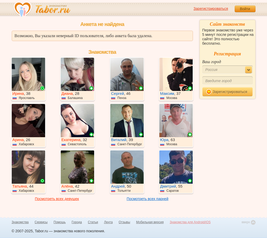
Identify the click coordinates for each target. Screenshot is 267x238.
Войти (245, 9)
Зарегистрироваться (210, 8)
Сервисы (41, 222)
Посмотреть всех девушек (57, 199)
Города (77, 222)
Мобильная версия (150, 222)
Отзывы (124, 222)
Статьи (93, 222)
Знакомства (20, 222)
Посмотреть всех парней (147, 199)
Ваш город (211, 62)
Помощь (60, 222)
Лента (108, 222)
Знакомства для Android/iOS (190, 222)
